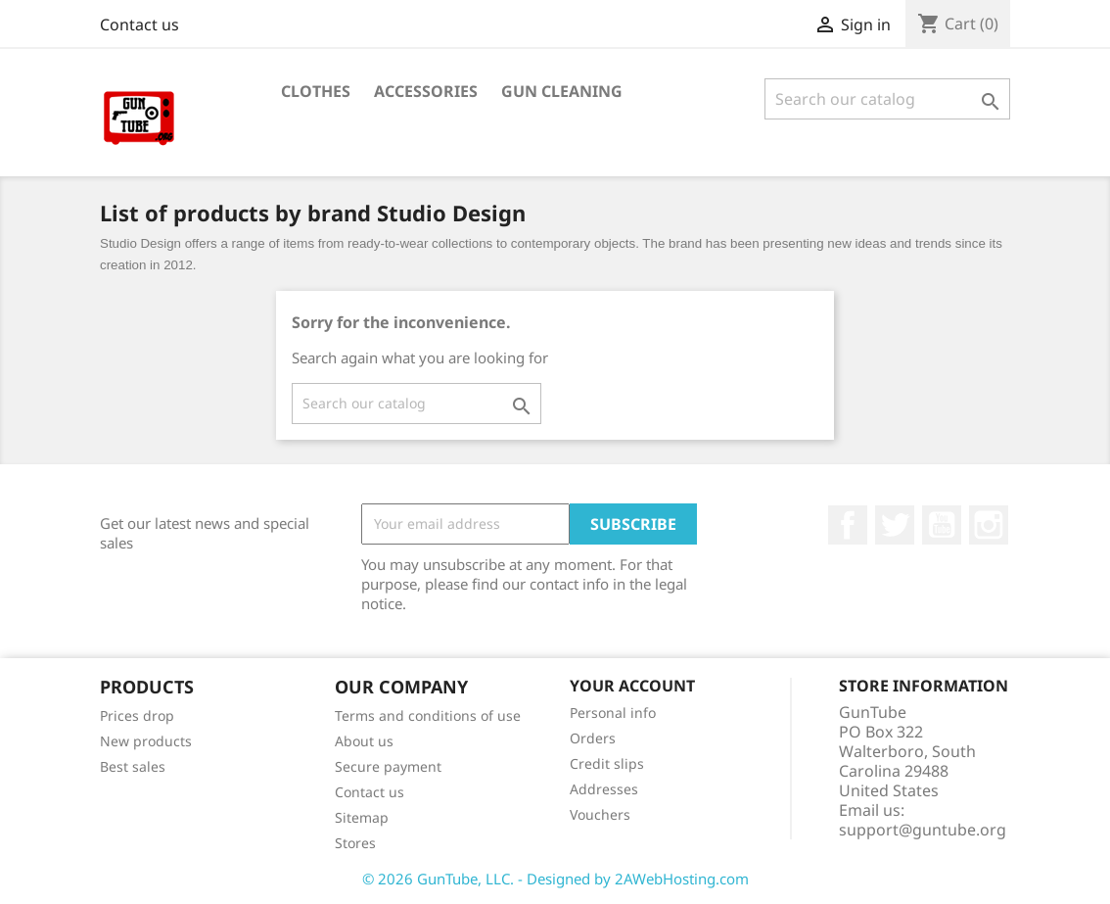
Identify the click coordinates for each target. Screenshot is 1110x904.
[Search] (887, 98)
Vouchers (600, 814)
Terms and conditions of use (428, 715)
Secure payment (388, 766)
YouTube (941, 525)
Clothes (315, 91)
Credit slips (607, 763)
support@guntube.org (922, 829)
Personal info (613, 712)
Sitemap (362, 817)
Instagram (988, 525)
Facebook (847, 525)
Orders (593, 738)
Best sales (132, 766)
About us (364, 741)
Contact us (139, 24)
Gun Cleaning (562, 91)
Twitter (894, 525)
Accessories (426, 91)
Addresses (604, 789)
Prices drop (137, 715)
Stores (355, 842)
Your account (632, 685)
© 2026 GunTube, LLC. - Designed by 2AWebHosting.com (555, 878)
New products (146, 741)
